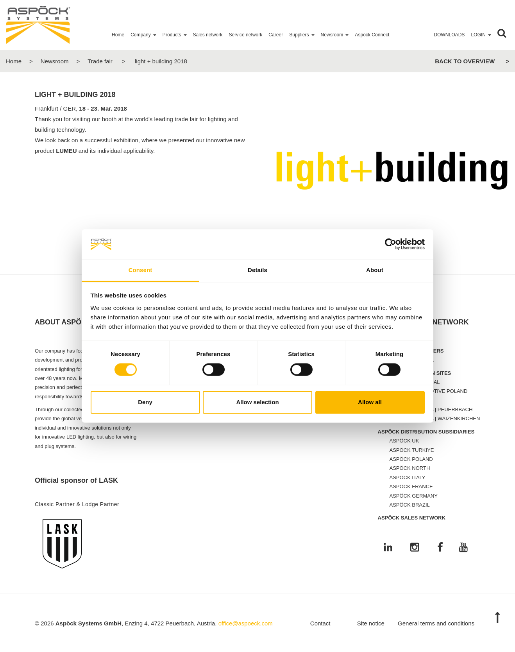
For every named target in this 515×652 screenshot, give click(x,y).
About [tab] (374, 270)
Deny (145, 402)
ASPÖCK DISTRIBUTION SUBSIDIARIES (426, 432)
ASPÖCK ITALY (408, 477)
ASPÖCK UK (404, 441)
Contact (320, 623)
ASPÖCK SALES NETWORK (411, 518)
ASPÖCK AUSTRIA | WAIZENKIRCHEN (435, 418)
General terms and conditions (436, 623)
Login (478, 35)
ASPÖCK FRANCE (411, 486)
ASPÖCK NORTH (410, 468)
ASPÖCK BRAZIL (410, 505)
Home (13, 61)
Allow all (370, 402)
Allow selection (257, 402)
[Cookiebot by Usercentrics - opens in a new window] (390, 244)
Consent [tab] (140, 270)
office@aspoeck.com (245, 623)
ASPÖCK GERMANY (414, 496)
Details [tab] (257, 270)
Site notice (370, 623)
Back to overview (465, 61)
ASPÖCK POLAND (411, 459)
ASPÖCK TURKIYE (412, 450)
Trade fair (100, 61)
